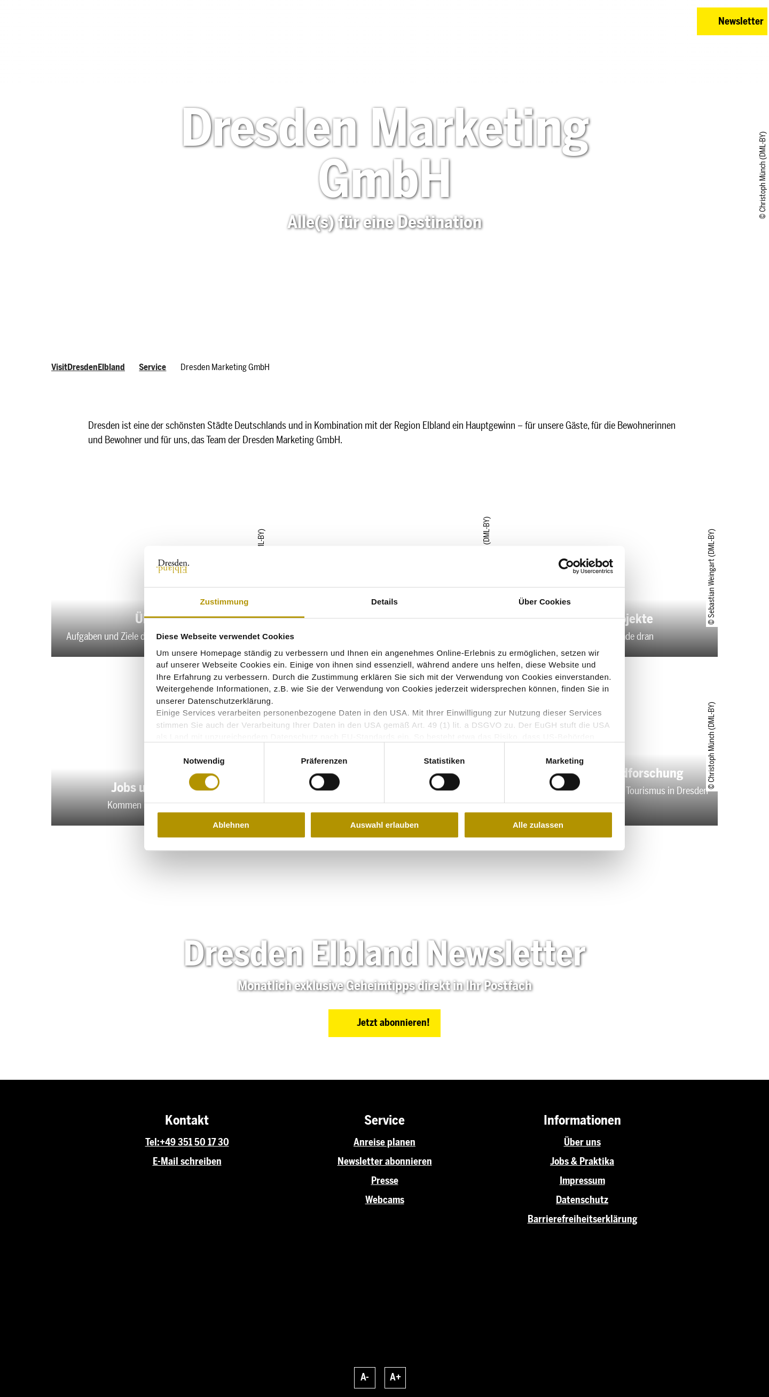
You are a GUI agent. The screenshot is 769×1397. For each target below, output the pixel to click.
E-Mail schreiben (187, 1161)
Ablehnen (231, 824)
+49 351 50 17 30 (194, 1142)
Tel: (152, 1142)
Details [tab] (384, 601)
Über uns (582, 1142)
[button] (613, 21)
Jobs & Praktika (582, 1161)
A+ (395, 1377)
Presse (384, 1181)
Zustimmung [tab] (224, 601)
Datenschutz (582, 1200)
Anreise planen (384, 1142)
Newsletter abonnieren (385, 1161)
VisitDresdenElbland (88, 367)
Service (152, 367)
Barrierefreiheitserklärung (582, 1219)
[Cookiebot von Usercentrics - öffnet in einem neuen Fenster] (566, 567)
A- (364, 1377)
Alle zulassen (538, 824)
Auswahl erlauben (384, 824)
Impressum (582, 1181)
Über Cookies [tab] (545, 601)
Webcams (384, 1200)
